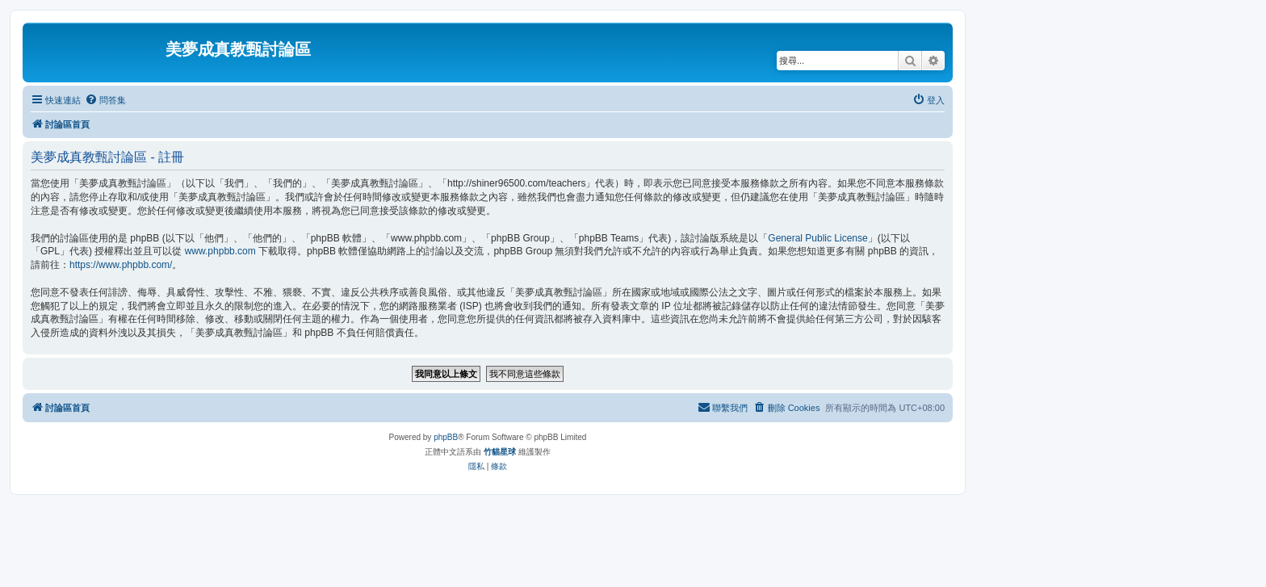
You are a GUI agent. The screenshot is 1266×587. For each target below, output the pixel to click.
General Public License (817, 238)
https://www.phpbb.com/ (120, 264)
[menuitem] (105, 100)
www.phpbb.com (220, 251)
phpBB (446, 437)
